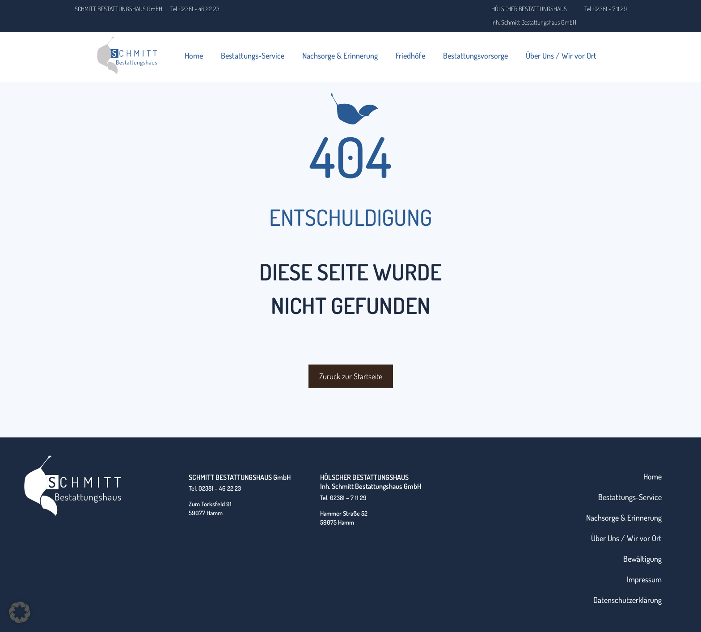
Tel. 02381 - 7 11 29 (605, 9)
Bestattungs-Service (252, 55)
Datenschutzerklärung (627, 600)
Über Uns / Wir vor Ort (561, 55)
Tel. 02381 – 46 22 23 (215, 488)
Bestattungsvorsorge (475, 55)
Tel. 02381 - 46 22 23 (195, 9)
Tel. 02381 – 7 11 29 (343, 497)
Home (194, 55)
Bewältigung (642, 559)
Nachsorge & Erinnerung (340, 55)
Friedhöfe (410, 55)
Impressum (644, 579)
